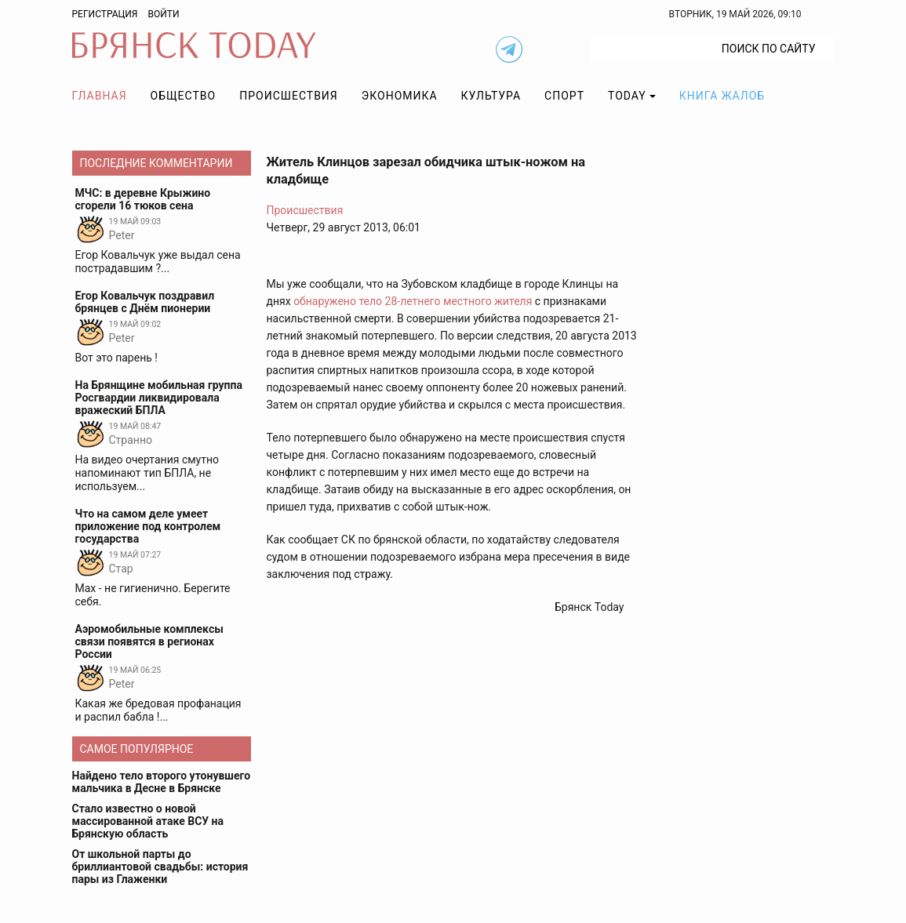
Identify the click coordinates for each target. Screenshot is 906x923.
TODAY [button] (627, 95)
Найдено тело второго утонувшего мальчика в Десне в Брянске (161, 781)
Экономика (400, 95)
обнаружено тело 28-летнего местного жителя (412, 301)
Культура (491, 95)
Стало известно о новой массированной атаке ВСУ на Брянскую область (148, 821)
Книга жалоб (722, 95)
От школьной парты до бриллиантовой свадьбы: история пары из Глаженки (160, 866)
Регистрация (105, 14)
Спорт (564, 95)
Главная (99, 95)
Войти (163, 14)
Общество (183, 95)
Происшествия (288, 95)
